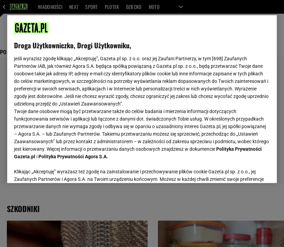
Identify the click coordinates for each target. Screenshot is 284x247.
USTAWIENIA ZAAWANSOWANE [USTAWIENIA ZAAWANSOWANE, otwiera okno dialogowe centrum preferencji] (58, 169)
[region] (142, 99)
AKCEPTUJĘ (247, 169)
